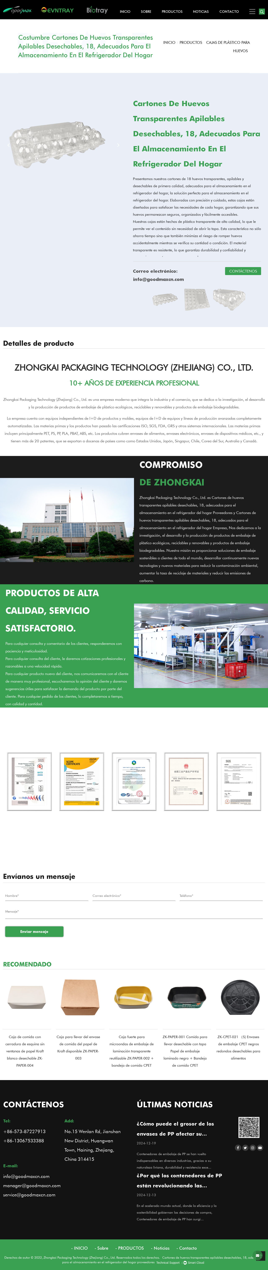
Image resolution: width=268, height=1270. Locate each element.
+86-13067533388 (23, 1141)
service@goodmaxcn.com (29, 1195)
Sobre (146, 11)
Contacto (229, 11)
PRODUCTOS (172, 11)
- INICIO (79, 1248)
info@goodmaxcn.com (26, 1176)
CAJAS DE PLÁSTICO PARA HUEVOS (228, 46)
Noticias (201, 11)
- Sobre (101, 1248)
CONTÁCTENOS (243, 271)
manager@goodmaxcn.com (32, 1185)
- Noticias (160, 1248)
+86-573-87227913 (24, 1131)
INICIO (125, 11)
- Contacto (187, 1248)
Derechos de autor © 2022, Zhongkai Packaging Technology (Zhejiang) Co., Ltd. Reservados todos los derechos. (83, 1257)
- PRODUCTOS (129, 1248)
